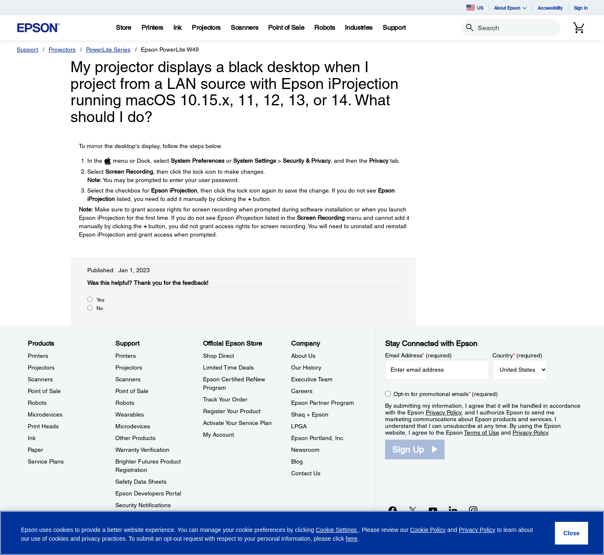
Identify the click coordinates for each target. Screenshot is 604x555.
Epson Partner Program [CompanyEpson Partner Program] (322, 402)
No (99, 308)
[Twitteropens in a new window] (412, 510)
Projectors (62, 49)
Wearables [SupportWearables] (129, 414)
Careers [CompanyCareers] (301, 391)
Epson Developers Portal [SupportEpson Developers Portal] (148, 493)
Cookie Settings (337, 529)
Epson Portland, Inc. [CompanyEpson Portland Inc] (318, 438)
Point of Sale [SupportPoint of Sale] (131, 391)
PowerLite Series (108, 49)
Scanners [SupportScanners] (128, 379)
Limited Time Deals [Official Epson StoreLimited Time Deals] (228, 367)
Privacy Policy (443, 412)
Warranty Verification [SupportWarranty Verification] (142, 449)
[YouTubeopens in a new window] (432, 510)
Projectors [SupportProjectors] (128, 367)
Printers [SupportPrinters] (125, 355)
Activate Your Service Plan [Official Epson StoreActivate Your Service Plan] (237, 423)
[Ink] (177, 27)
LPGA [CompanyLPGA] (299, 426)
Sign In (581, 7)
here (351, 538)
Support (27, 49)
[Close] (571, 533)
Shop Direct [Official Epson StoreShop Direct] (218, 355)
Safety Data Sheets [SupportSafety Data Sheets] (141, 481)
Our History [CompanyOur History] (306, 367)
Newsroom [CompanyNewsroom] (305, 449)
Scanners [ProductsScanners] (40, 379)
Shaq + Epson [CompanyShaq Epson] (309, 414)
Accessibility (550, 7)
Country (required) (517, 355)
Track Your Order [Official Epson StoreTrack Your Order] (225, 399)
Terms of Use (481, 432)
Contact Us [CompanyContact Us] (305, 473)
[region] (302, 533)
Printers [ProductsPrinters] (38, 355)
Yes (100, 300)
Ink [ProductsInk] (32, 438)
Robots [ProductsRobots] (37, 402)
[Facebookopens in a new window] (392, 510)
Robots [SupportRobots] (124, 402)
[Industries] (358, 27)
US (474, 7)
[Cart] (578, 27)
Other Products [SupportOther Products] (135, 438)
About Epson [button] (510, 7)
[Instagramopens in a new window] (473, 510)
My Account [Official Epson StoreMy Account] (218, 434)
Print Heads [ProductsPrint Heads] (43, 426)
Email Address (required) (418, 355)
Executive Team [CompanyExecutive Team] (312, 379)
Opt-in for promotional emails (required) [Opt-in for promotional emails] (445, 394)
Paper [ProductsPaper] (35, 449)
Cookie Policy (428, 529)
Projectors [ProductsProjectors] (41, 367)
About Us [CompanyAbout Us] (303, 355)
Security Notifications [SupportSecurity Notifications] (143, 505)
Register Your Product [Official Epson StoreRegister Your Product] (231, 411)
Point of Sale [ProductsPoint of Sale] (44, 391)
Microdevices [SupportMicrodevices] (132, 426)
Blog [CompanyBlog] (297, 461)
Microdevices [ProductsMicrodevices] (45, 414)
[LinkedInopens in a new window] (453, 510)
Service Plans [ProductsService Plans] (46, 461)
